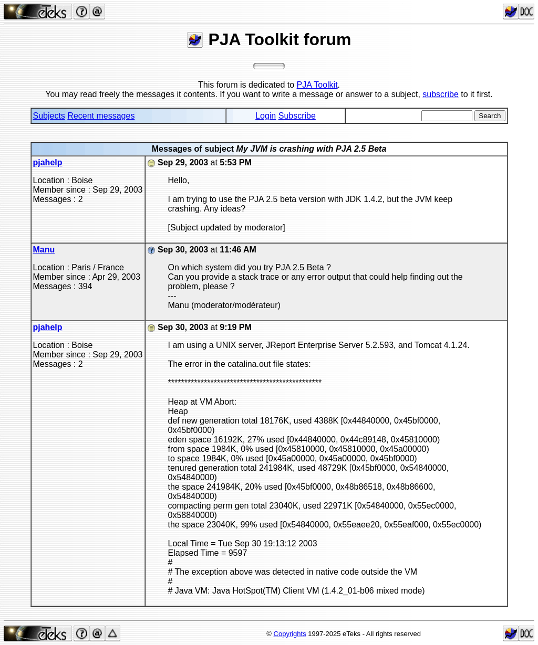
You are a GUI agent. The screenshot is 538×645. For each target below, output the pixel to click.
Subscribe (297, 115)
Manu (44, 249)
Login (265, 115)
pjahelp (48, 162)
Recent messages (100, 115)
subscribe (440, 94)
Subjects (49, 115)
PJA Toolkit (317, 84)
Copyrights (290, 634)
